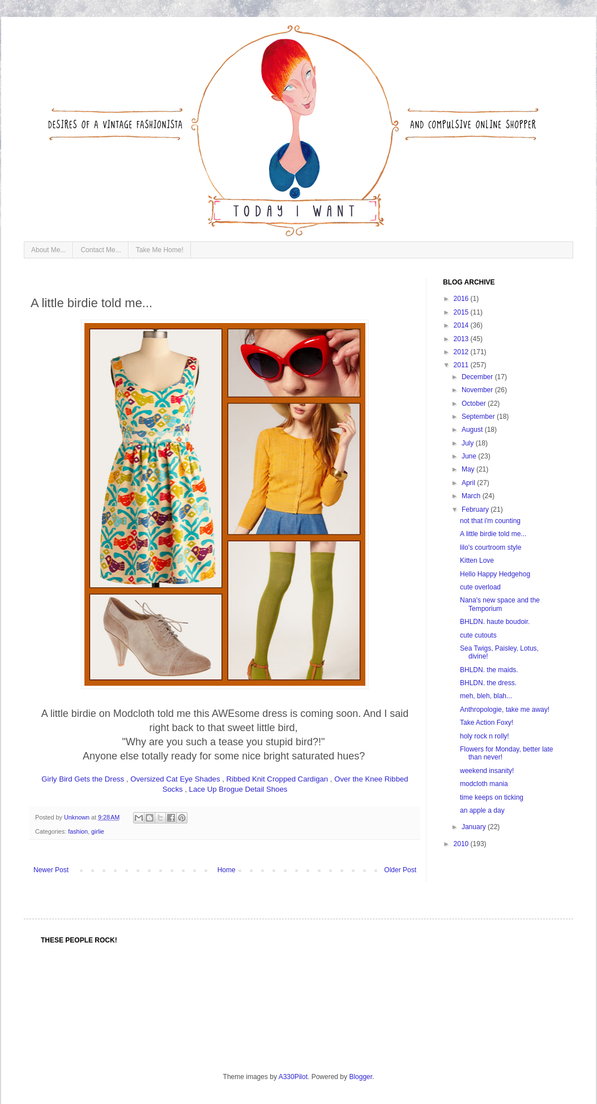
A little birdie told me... (493, 534)
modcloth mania (484, 784)
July (469, 443)
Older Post (400, 870)
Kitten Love (477, 560)
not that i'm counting (490, 521)
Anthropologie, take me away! (504, 710)
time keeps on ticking (491, 797)
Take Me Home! (160, 250)
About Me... (48, 250)
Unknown (77, 817)
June (470, 456)
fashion (78, 831)
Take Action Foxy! (486, 723)
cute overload (480, 587)
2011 (462, 365)
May (469, 469)
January (475, 827)
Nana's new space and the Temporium (500, 604)
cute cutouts (478, 635)
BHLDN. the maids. (489, 670)
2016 (462, 299)
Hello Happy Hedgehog (495, 574)
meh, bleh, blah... (486, 696)
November (478, 390)
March (472, 496)
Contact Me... (100, 250)
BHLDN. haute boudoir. (495, 622)
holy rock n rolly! (484, 736)
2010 (462, 844)
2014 (462, 325)
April (469, 483)
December (478, 377)
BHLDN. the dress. (488, 683)
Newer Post (51, 870)
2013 (462, 339)
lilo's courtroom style (490, 547)
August (473, 430)
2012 (462, 352)
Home (227, 870)
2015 (462, 312)
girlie (97, 831)
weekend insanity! (487, 771)
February (476, 509)
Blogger (360, 1077)
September (479, 417)
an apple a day (482, 810)
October (475, 403)
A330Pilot (293, 1077)
